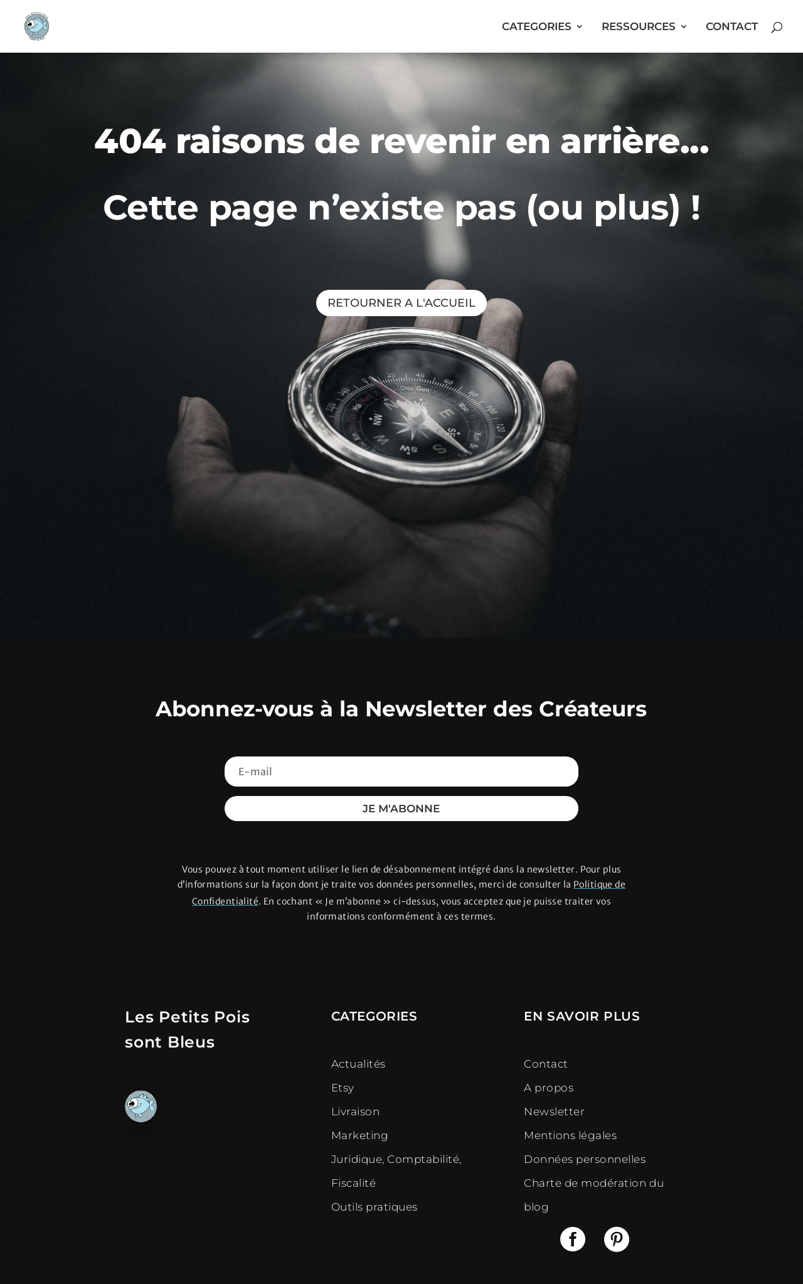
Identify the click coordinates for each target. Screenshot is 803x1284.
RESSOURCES (639, 27)
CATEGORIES (537, 27)
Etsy (342, 1087)
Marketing (360, 1135)
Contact (546, 1064)
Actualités (358, 1064)
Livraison (355, 1111)
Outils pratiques (374, 1207)
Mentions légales (570, 1135)
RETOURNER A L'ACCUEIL (401, 303)
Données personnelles (585, 1159)
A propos (548, 1087)
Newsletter (554, 1111)
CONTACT (732, 27)
